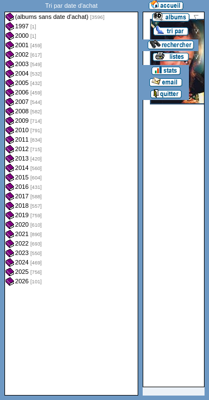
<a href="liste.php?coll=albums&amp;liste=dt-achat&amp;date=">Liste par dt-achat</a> (71, 198)
